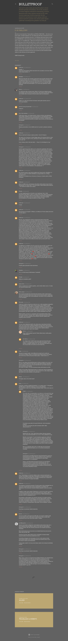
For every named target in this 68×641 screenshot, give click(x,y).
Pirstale (20, 277)
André (24, 391)
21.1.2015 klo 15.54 (29, 331)
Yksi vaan (21, 302)
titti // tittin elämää (23, 113)
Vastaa (20, 73)
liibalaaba (21, 76)
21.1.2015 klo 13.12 (27, 322)
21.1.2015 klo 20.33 (27, 360)
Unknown (21, 67)
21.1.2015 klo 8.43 (27, 217)
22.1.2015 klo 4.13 (27, 473)
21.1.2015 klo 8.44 (27, 243)
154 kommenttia (27, 602)
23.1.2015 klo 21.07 (27, 507)
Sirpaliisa (21, 270)
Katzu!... (20, 376)
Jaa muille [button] (17, 60)
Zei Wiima (25, 339)
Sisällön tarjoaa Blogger (34, 634)
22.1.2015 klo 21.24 (31, 431)
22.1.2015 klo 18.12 (29, 391)
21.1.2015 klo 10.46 (28, 291)
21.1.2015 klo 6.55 (31, 113)
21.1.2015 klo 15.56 (25, 351)
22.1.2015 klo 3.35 (25, 383)
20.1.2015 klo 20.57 (27, 98)
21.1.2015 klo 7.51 (27, 132)
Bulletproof (30, 4)
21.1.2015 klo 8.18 (26, 191)
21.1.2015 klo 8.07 (27, 170)
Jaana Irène (21, 283)
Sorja (20, 351)
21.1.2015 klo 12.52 (27, 302)
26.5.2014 (21, 600)
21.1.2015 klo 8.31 (27, 202)
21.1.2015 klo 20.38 (31, 338)
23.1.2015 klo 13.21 (27, 483)
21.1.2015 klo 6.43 (35, 106)
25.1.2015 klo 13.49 (26, 513)
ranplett (38, 637)
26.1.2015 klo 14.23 (27, 549)
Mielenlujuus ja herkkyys (28, 619)
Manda (20, 191)
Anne (20, 383)
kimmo (20, 513)
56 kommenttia (27, 621)
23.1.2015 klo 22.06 (31, 453)
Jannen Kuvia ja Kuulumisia (25, 106)
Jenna (24, 331)
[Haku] (52, 3)
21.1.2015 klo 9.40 (28, 283)
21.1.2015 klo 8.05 (27, 146)
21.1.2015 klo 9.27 (26, 277)
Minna (20, 89)
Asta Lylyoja (21, 291)
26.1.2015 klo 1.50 (30, 523)
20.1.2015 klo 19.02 (25, 89)
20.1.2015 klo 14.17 (27, 76)
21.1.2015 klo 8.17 (27, 182)
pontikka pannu (22, 523)
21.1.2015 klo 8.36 (27, 209)
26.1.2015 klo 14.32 (27, 555)
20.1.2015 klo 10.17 (27, 67)
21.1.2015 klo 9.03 (27, 263)
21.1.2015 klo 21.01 (26, 376)
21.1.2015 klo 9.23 (26, 270)
